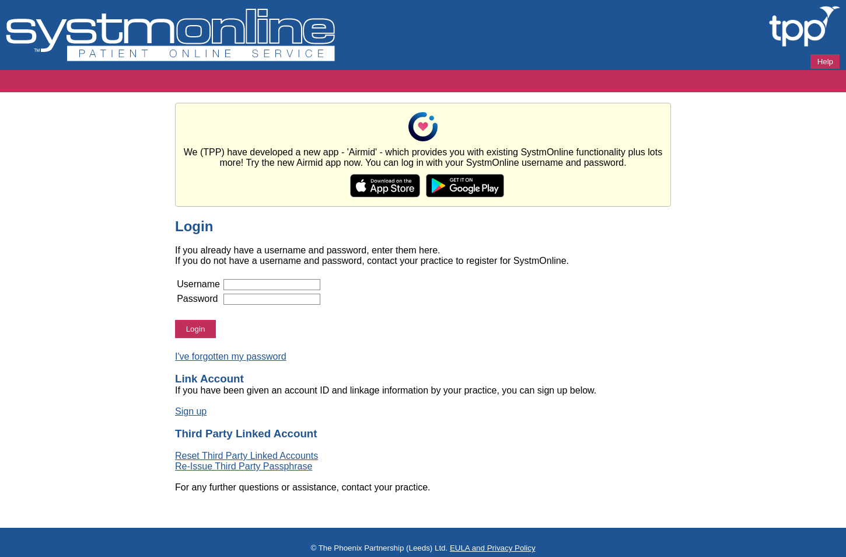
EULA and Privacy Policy (493, 548)
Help (825, 61)
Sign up (191, 411)
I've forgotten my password (230, 356)
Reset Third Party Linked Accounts (246, 456)
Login (195, 329)
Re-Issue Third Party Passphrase (243, 466)
